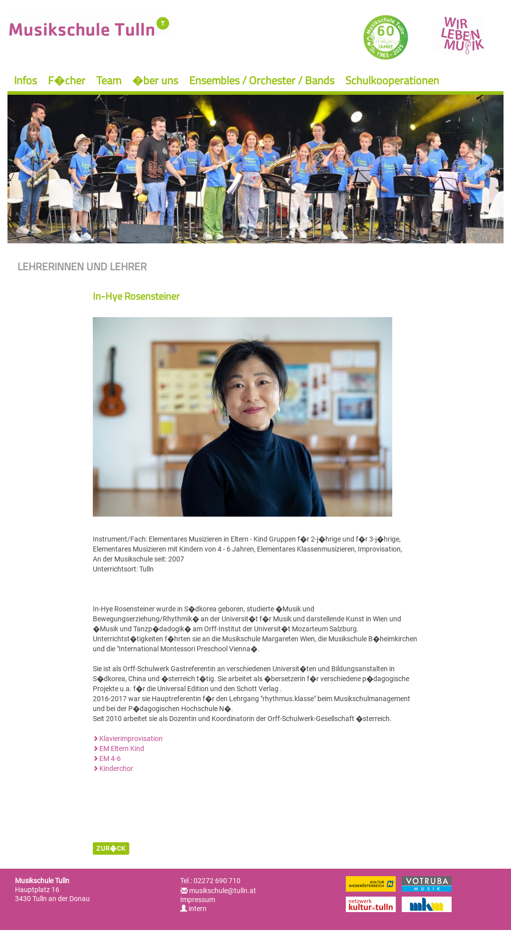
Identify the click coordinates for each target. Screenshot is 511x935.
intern (193, 909)
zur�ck (111, 848)
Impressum (197, 900)
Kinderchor (116, 768)
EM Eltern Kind (121, 748)
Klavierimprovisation (131, 739)
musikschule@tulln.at (222, 891)
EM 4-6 (110, 758)
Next (484, 164)
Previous (27, 164)
